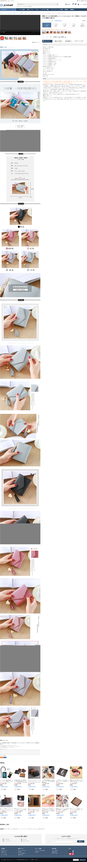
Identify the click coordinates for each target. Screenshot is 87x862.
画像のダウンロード (36, 42)
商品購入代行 (20, 854)
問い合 (82, 25)
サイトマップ (3, 853)
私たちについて (4, 850)
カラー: (55, 29)
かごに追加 (58, 41)
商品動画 (67, 4)
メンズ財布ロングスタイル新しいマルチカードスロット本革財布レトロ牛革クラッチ (62, 781)
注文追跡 (19, 851)
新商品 (66, 9)
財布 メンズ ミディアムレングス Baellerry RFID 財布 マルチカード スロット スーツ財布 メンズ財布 (34, 809)
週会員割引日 (54, 851)
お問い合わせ (84, 0)
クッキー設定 (76, 859)
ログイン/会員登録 (83, 4)
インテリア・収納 (45, 9)
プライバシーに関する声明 (40, 850)
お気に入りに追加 (78, 40)
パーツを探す (22, 9)
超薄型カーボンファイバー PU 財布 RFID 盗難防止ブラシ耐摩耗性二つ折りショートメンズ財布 (62, 809)
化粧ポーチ (30, 6)
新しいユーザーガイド (22, 850)
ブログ (79, 0)
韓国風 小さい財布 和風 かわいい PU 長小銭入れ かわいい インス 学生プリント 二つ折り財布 (76, 781)
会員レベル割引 (55, 853)
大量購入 (68, 41)
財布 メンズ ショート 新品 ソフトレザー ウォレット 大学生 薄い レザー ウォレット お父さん (76, 809)
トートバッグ (24, 6)
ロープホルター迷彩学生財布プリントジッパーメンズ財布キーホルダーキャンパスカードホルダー (6, 781)
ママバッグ (19, 6)
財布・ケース (30, 9)
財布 (22, 13)
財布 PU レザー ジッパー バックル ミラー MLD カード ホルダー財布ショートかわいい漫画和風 (20, 809)
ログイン (14, 746)
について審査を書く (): (19, 743)
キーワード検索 (4, 854)
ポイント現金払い (55, 850)
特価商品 (72, 9)
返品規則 (36, 851)
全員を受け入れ (82, 859)
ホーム (1, 13)
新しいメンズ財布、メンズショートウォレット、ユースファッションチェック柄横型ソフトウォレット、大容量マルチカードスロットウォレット (6, 811)
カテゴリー (4, 9)
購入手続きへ (48, 41)
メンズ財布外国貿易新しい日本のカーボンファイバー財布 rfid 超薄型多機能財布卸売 (48, 781)
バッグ (36, 9)
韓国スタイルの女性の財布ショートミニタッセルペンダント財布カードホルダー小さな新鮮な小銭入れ (26, 828)
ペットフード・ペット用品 (57, 9)
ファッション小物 (8, 13)
